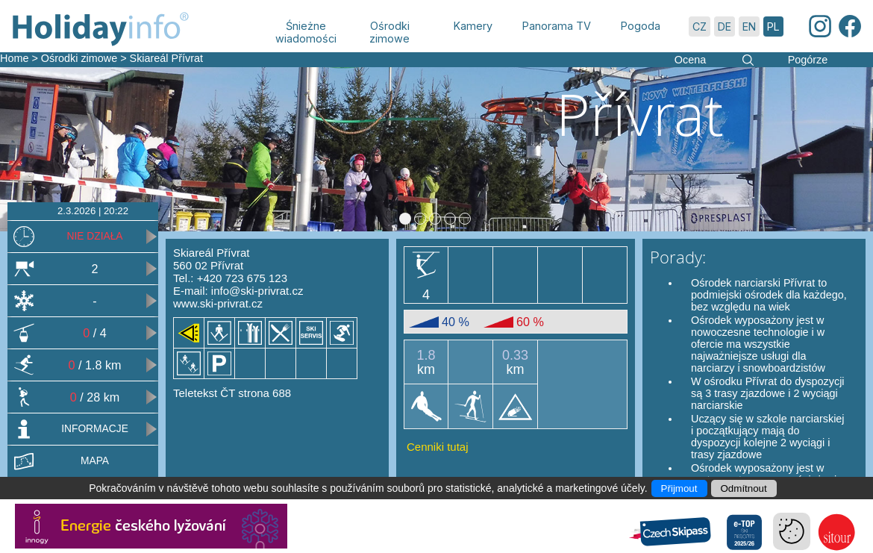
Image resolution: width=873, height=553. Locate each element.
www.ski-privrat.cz (218, 303)
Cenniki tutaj (438, 446)
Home (14, 58)
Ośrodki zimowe (79, 58)
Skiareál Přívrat (166, 58)
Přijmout (679, 488)
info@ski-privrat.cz (257, 290)
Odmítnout (744, 488)
